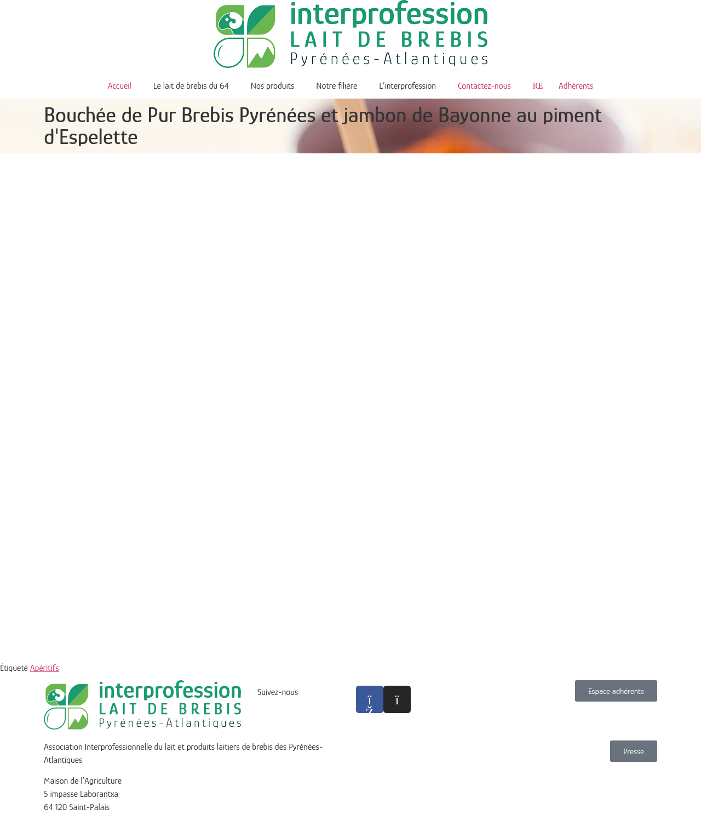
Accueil (119, 86)
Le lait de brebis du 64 (191, 86)
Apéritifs (44, 668)
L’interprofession (407, 86)
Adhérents (563, 86)
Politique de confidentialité (401, 787)
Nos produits (273, 86)
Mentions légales (384, 774)
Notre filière (336, 86)
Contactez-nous (484, 86)
